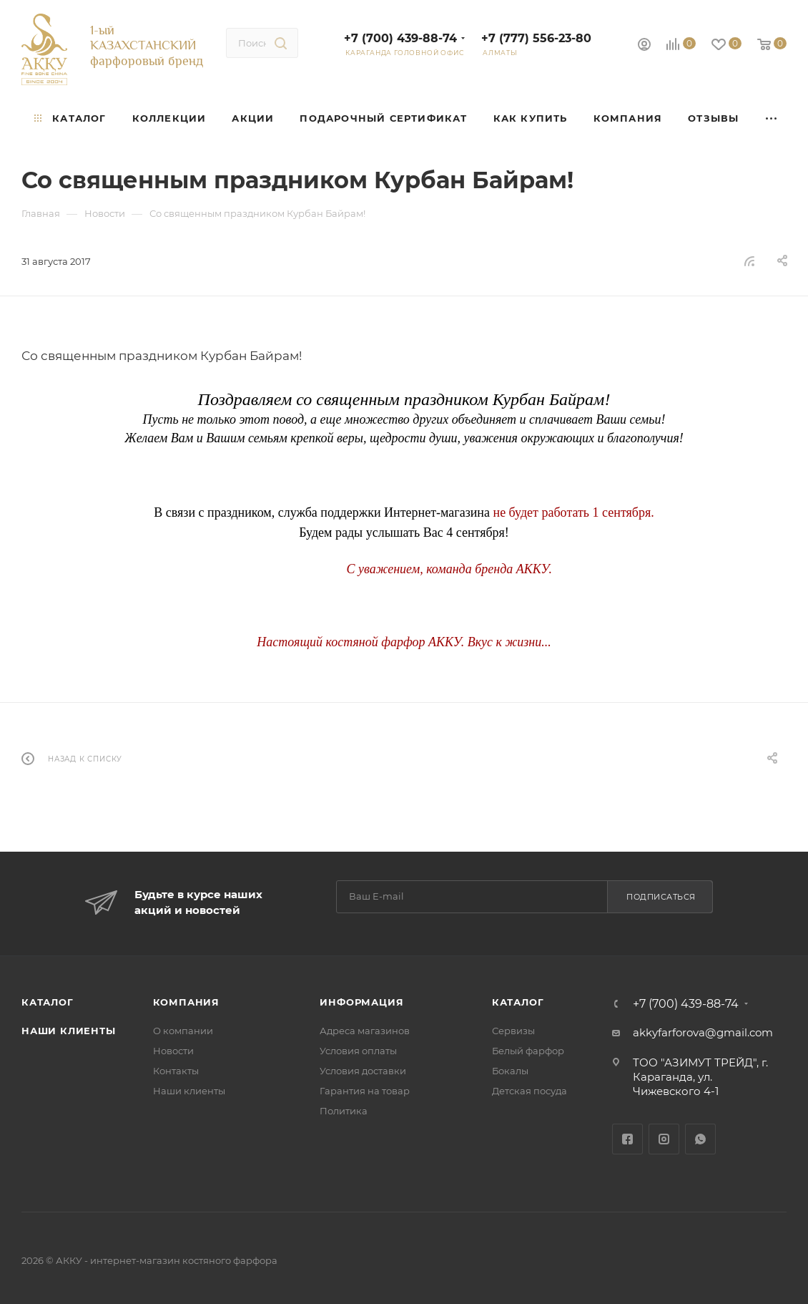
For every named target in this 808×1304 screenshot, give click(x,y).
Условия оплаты (358, 1050)
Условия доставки (363, 1070)
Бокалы (510, 1070)
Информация (361, 1002)
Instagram (664, 1139)
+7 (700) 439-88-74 (400, 38)
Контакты (176, 1070)
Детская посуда (529, 1090)
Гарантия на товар (365, 1090)
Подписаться (661, 897)
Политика (344, 1110)
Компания (186, 1002)
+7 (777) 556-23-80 (536, 38)
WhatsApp (700, 1139)
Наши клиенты (68, 1030)
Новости (173, 1050)
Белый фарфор (528, 1050)
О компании (183, 1030)
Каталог (47, 1002)
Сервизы (513, 1030)
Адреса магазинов (365, 1030)
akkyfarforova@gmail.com (703, 1032)
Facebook (627, 1139)
